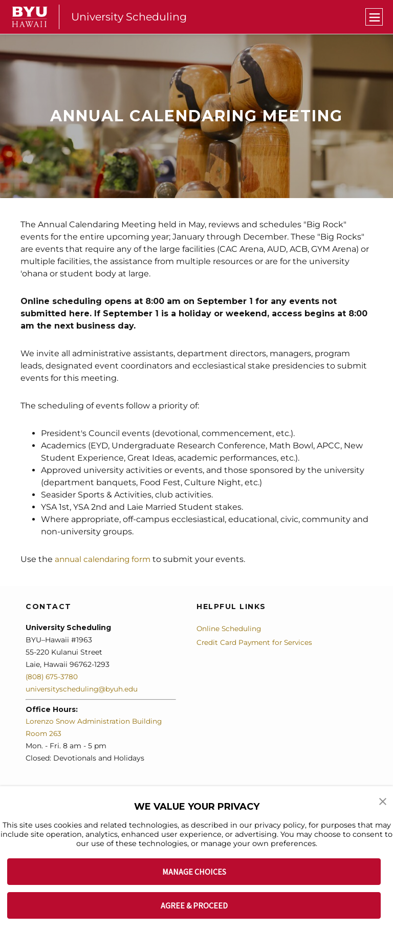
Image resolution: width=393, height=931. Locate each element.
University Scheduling (130, 16)
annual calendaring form (105, 559)
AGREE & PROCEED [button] (194, 905)
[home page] (30, 17)
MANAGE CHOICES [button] (194, 872)
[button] (382, 801)
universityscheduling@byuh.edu (83, 688)
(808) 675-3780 (52, 676)
